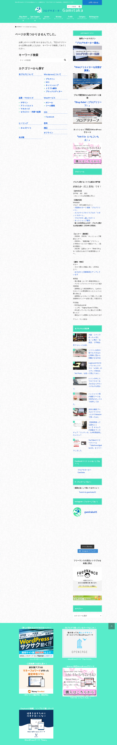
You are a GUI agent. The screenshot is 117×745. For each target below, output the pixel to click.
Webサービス (49, 100)
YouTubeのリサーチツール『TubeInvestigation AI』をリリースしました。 (87, 436)
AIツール (49, 105)
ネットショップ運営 (82, 222)
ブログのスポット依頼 (35, 21)
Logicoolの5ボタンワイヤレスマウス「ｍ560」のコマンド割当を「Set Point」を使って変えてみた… (87, 369)
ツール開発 (50, 108)
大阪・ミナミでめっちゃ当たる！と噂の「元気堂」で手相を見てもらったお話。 (87, 341)
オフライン (48, 135)
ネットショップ (58, 20)
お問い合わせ (93, 2)
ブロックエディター (54, 94)
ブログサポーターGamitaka (87, 461)
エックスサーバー (37, 647)
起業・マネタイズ (26, 100)
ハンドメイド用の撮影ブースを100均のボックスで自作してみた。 (95, 395)
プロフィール (70, 20)
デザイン (24, 105)
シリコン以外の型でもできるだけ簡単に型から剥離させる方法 (95, 355)
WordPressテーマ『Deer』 (36, 728)
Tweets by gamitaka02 (87, 480)
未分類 (21, 140)
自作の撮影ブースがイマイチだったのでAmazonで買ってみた (95, 407)
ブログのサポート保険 (23, 21)
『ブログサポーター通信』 (87, 45)
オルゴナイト (26, 130)
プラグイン (50, 81)
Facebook (50, 119)
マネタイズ (25, 111)
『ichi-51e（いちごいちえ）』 (80, 686)
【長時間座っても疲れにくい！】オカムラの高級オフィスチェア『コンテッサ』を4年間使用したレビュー (87, 421)
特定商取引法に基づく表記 (49, 738)
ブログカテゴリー (82, 20)
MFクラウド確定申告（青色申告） (37, 683)
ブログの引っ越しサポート (84, 220)
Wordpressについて (52, 77)
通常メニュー (47, 20)
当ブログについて (26, 77)
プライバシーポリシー (28, 738)
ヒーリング (23, 126)
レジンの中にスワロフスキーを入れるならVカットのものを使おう (95, 382)
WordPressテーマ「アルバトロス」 (80, 647)
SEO (47, 85)
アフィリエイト (27, 108)
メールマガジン (94, 20)
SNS (45, 115)
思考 (46, 126)
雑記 (46, 130)
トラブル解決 (51, 91)
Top (16, 738)
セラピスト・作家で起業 (31, 114)
